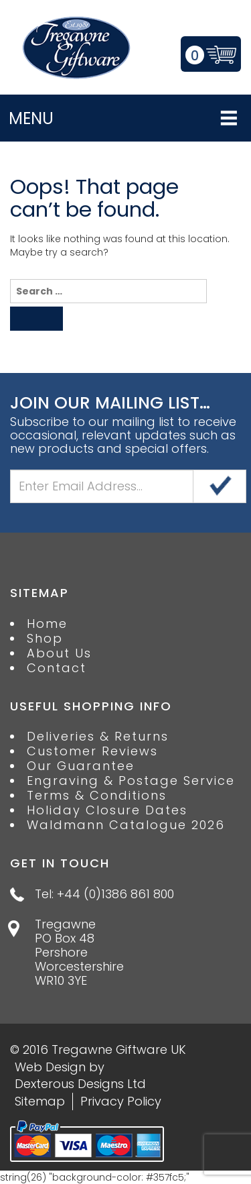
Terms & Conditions (97, 795)
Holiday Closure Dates (107, 810)
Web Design (50, 1067)
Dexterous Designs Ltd (80, 1083)
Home (47, 623)
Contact (56, 668)
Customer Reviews (92, 751)
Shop (45, 638)
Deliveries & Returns (98, 736)
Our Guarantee (81, 766)
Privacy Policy (120, 1101)
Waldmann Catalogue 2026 (126, 825)
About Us (59, 653)
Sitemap (40, 1101)
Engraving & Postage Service (131, 780)
